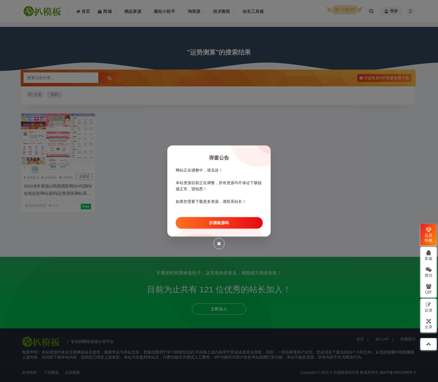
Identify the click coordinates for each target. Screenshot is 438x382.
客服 (428, 255)
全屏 (428, 323)
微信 (428, 272)
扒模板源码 (219, 222)
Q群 (428, 288)
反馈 (428, 307)
